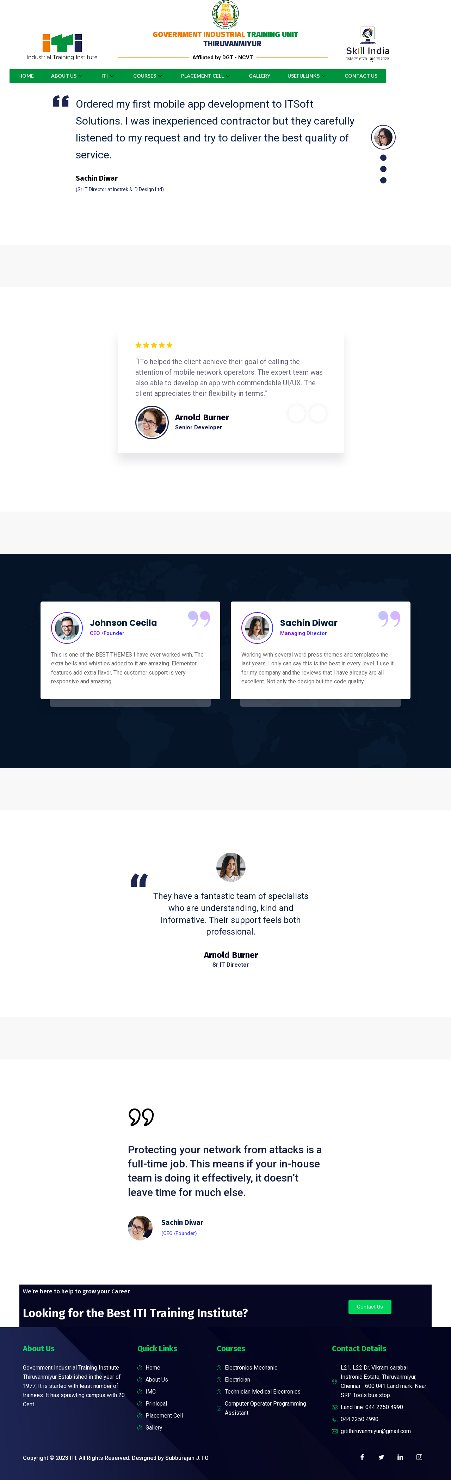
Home (25, 76)
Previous (297, 413)
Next (318, 413)
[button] (369, 1307)
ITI (108, 76)
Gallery (260, 76)
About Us (67, 76)
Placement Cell (206, 76)
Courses (148, 76)
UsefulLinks (308, 76)
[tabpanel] (204, 143)
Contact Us (362, 76)
